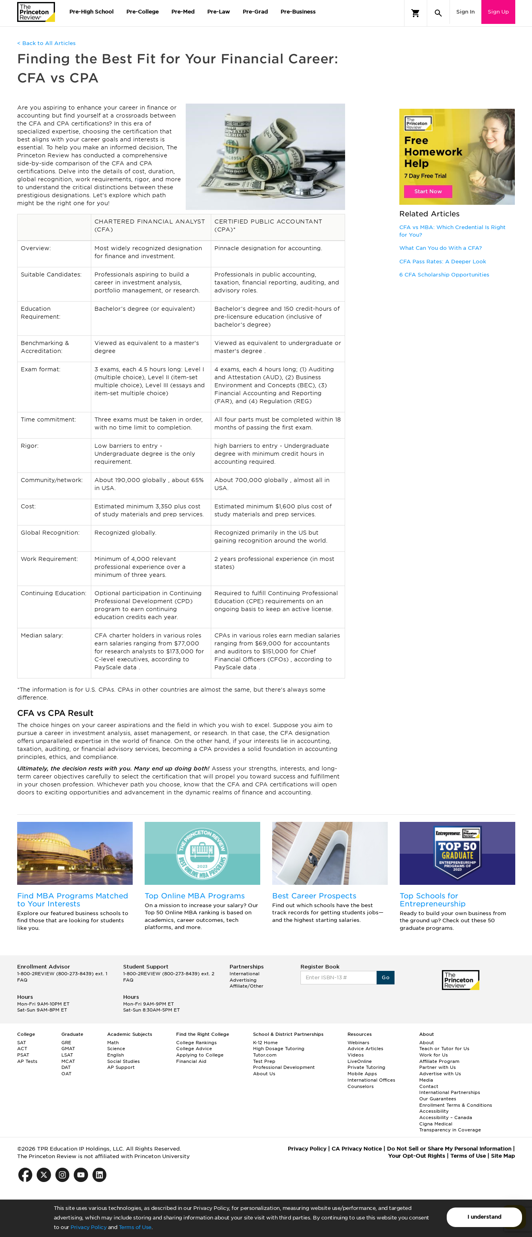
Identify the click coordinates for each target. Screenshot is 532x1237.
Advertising (243, 980)
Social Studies (123, 1061)
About (426, 1042)
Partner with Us (437, 1067)
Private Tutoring (366, 1067)
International (244, 973)
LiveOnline (359, 1061)
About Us (264, 1073)
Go (385, 977)
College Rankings (196, 1042)
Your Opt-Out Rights (416, 1156)
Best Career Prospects (314, 896)
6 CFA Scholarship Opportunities (444, 275)
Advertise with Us (440, 1073)
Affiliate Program (439, 1061)
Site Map (503, 1156)
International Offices (371, 1080)
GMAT (68, 1048)
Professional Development (284, 1067)
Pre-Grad (255, 12)
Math (113, 1042)
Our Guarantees (437, 1099)
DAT (66, 1067)
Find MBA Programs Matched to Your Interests (72, 900)
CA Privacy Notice (357, 1149)
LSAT (67, 1055)
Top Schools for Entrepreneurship (433, 900)
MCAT (68, 1061)
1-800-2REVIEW (62, 973)
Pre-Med (182, 12)
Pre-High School (91, 12)
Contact (428, 1086)
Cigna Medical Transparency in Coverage (450, 1127)
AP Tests (27, 1061)
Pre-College (142, 12)
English (115, 1055)
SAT (21, 1042)
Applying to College (200, 1055)
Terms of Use (135, 1227)
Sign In (465, 12)
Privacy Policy (88, 1227)
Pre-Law (218, 12)
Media (426, 1080)
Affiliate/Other (246, 986)
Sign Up (498, 12)
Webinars (358, 1042)
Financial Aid (191, 1061)
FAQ (22, 980)
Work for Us (433, 1055)
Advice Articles (365, 1048)
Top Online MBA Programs (195, 896)
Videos (355, 1055)
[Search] (438, 13)
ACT (22, 1048)
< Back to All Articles (46, 43)
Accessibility (434, 1111)
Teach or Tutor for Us (444, 1048)
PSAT (23, 1055)
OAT (66, 1073)
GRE (66, 1042)
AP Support (121, 1067)
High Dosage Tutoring (278, 1048)
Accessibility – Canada (445, 1117)
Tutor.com (265, 1055)
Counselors (360, 1086)
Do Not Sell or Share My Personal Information (449, 1149)
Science (116, 1048)
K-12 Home (265, 1042)
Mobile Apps (362, 1073)
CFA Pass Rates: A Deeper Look (442, 262)
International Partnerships (449, 1092)
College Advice (194, 1048)
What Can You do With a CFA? (440, 248)
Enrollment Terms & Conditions (455, 1105)
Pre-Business (298, 12)
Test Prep (264, 1061)
